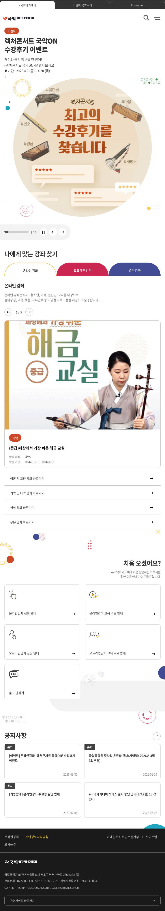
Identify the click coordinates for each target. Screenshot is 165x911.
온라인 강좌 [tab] (30, 270)
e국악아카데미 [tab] (27, 5)
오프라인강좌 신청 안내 (42, 653)
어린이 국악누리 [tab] (82, 5)
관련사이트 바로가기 (22, 900)
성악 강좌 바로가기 (81, 507)
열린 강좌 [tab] (135, 270)
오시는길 (10, 844)
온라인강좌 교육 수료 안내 (122, 613)
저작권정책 (11, 836)
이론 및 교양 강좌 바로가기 (81, 478)
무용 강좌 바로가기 (81, 522)
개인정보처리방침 (36, 836)
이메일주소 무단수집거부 (123, 836)
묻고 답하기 (42, 693)
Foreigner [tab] (137, 5)
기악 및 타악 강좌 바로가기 (81, 493)
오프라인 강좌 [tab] (83, 270)
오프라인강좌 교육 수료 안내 (122, 653)
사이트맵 (151, 836)
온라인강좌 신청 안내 (42, 613)
